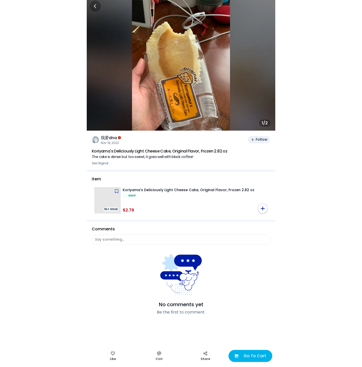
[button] (262, 208)
